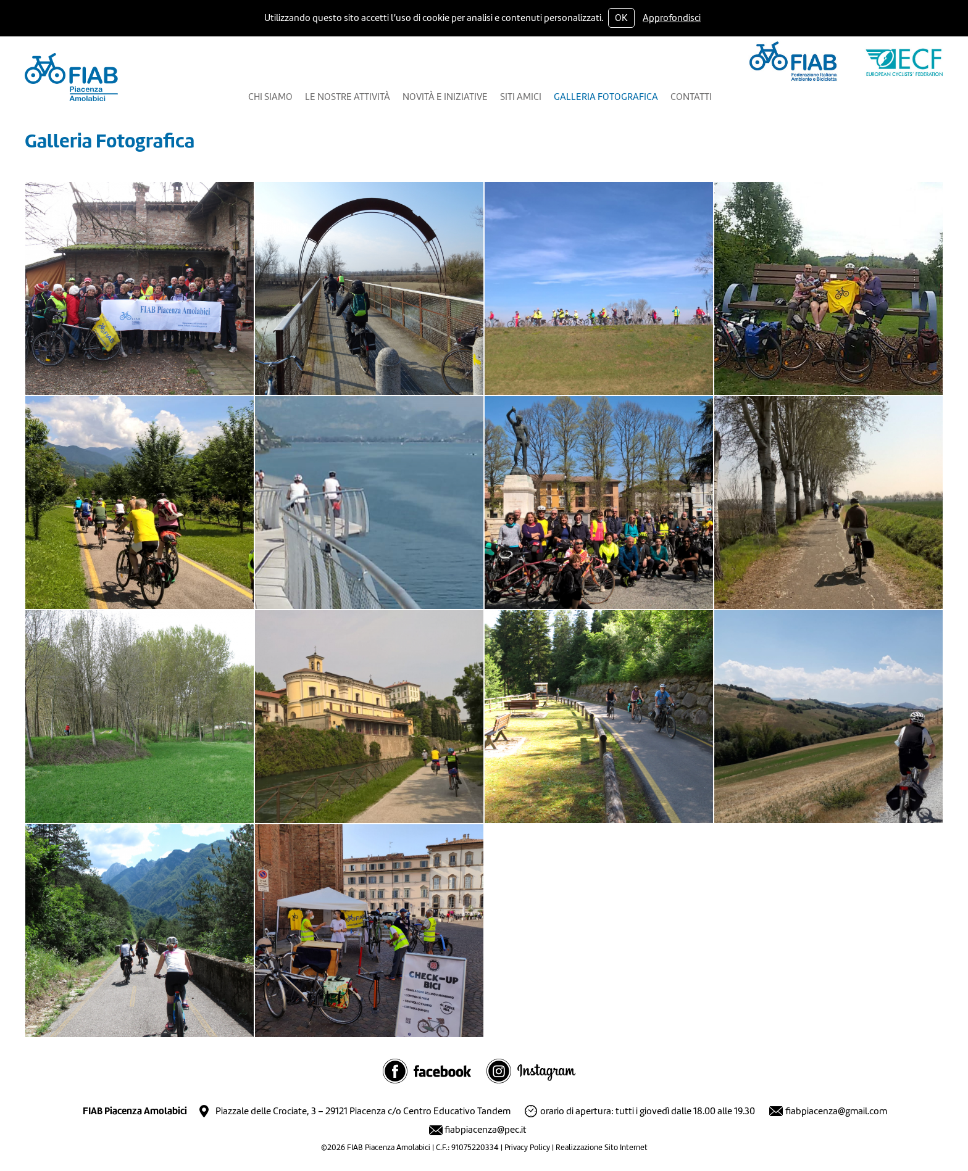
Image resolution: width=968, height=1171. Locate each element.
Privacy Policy (527, 1147)
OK (621, 18)
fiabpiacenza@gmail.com (836, 1111)
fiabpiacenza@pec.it (485, 1129)
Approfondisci (672, 18)
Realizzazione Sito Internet (602, 1147)
